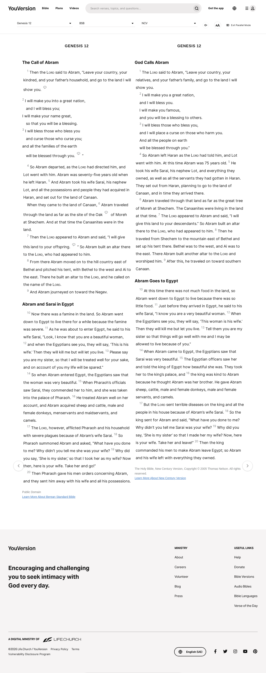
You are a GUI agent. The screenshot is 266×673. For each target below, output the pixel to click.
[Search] (138, 8)
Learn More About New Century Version (160, 478)
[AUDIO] (205, 25)
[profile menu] (250, 8)
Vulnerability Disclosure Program (29, 654)
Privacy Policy (59, 649)
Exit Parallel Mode (238, 25)
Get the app (216, 8)
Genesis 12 (45, 23)
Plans (59, 8)
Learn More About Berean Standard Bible (48, 496)
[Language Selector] (234, 8)
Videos (74, 8)
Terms (75, 649)
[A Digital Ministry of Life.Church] (133, 637)
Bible (45, 8)
